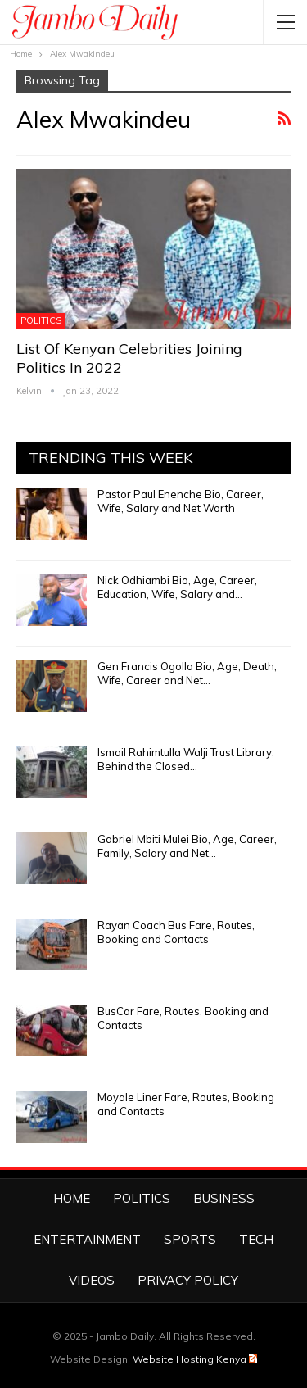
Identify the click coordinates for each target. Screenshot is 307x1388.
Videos (92, 1280)
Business (224, 1198)
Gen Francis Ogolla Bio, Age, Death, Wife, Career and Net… (187, 673)
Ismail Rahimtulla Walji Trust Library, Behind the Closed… (185, 759)
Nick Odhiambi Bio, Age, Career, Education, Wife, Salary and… (177, 587)
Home (71, 1198)
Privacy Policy (188, 1280)
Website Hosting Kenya (195, 1359)
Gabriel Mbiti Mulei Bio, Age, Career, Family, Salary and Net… (187, 846)
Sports (190, 1239)
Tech (256, 1239)
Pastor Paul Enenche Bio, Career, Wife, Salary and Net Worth (180, 501)
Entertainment (87, 1239)
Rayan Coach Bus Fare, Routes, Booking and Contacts (176, 932)
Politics (40, 320)
